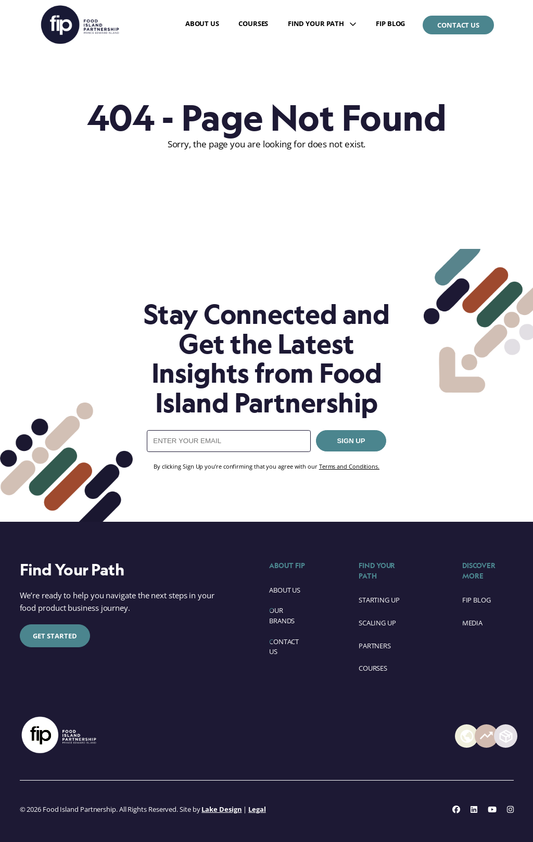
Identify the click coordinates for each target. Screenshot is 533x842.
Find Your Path (316, 23)
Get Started (55, 635)
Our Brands (282, 615)
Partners (375, 645)
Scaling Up (377, 622)
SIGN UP (351, 441)
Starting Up (379, 600)
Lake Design (221, 809)
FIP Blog (390, 23)
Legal (257, 809)
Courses (253, 23)
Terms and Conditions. (349, 466)
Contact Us (458, 25)
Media (472, 622)
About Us (202, 23)
